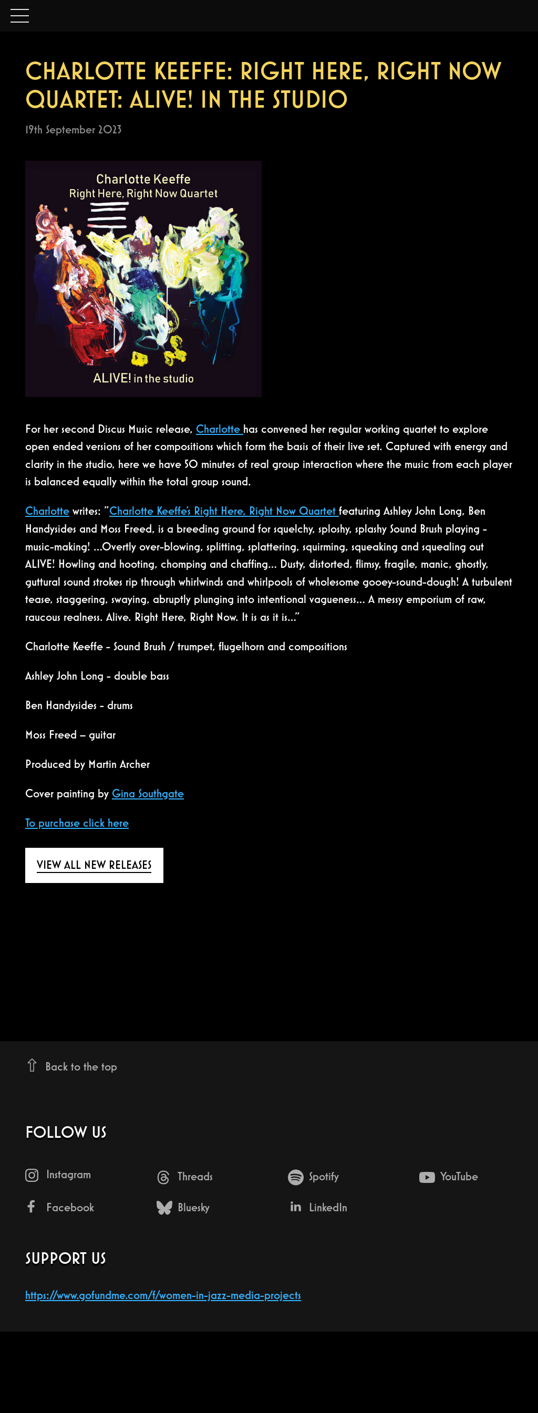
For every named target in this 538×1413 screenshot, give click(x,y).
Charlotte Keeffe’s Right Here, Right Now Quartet (224, 511)
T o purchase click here (77, 823)
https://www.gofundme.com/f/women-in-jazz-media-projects (163, 1295)
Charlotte (219, 429)
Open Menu (20, 17)
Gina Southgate (148, 793)
